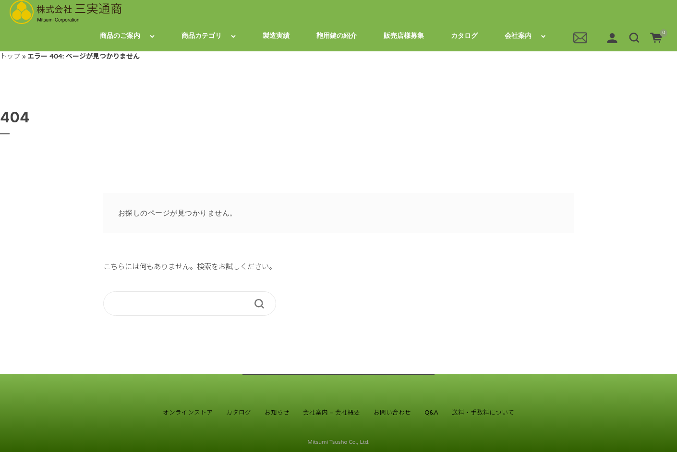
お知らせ (277, 412)
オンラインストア (188, 412)
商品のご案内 (120, 35)
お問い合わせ (392, 412)
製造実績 (276, 35)
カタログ (464, 35)
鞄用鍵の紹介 (336, 35)
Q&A (431, 412)
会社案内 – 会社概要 (331, 412)
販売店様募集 (404, 35)
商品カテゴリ (201, 35)
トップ (10, 56)
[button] (634, 37)
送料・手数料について (483, 412)
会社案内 (518, 35)
